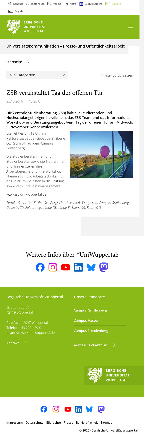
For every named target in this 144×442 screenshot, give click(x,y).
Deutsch (116, 3)
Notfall (73, 3)
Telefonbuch (38, 3)
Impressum (14, 422)
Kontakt (13, 343)
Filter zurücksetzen (118, 75)
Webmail (57, 3)
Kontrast (18, 3)
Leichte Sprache (93, 3)
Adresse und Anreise (91, 345)
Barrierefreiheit (87, 422)
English (19, 11)
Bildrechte (53, 422)
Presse (68, 422)
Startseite (14, 62)
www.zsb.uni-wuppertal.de (26, 194)
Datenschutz (35, 422)
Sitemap (106, 422)
